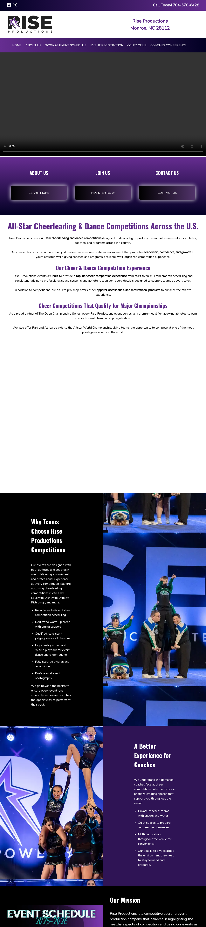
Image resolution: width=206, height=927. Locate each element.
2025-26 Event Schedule (65, 45)
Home (17, 45)
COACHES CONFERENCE (168, 45)
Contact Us (137, 45)
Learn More (39, 193)
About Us (33, 45)
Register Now (103, 193)
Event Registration (106, 45)
